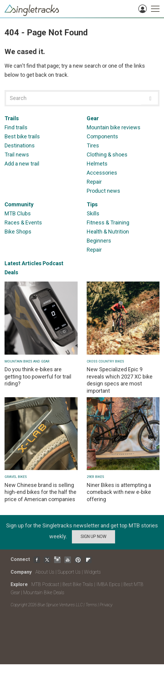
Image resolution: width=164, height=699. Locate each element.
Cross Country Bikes (105, 361)
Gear (93, 118)
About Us (44, 572)
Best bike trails (22, 136)
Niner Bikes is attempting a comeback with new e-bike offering (119, 492)
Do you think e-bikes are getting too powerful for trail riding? (38, 376)
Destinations (20, 145)
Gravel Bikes (16, 477)
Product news (103, 191)
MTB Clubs (18, 213)
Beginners (99, 240)
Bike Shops (18, 231)
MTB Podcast (45, 584)
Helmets (97, 163)
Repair (94, 182)
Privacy (106, 604)
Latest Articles (23, 263)
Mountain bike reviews (113, 127)
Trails (12, 118)
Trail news (17, 154)
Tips (92, 204)
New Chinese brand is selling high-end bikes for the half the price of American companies (40, 492)
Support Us (69, 572)
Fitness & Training (108, 222)
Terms (91, 604)
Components (102, 136)
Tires (93, 145)
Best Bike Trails (78, 584)
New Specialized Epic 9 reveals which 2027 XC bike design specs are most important (120, 380)
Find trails (16, 127)
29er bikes (95, 477)
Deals (11, 272)
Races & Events (23, 222)
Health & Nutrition (108, 231)
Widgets (92, 572)
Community (19, 204)
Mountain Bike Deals (43, 592)
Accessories (102, 172)
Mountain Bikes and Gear (27, 361)
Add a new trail (22, 163)
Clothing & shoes (107, 154)
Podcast (53, 263)
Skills (93, 213)
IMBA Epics (108, 584)
